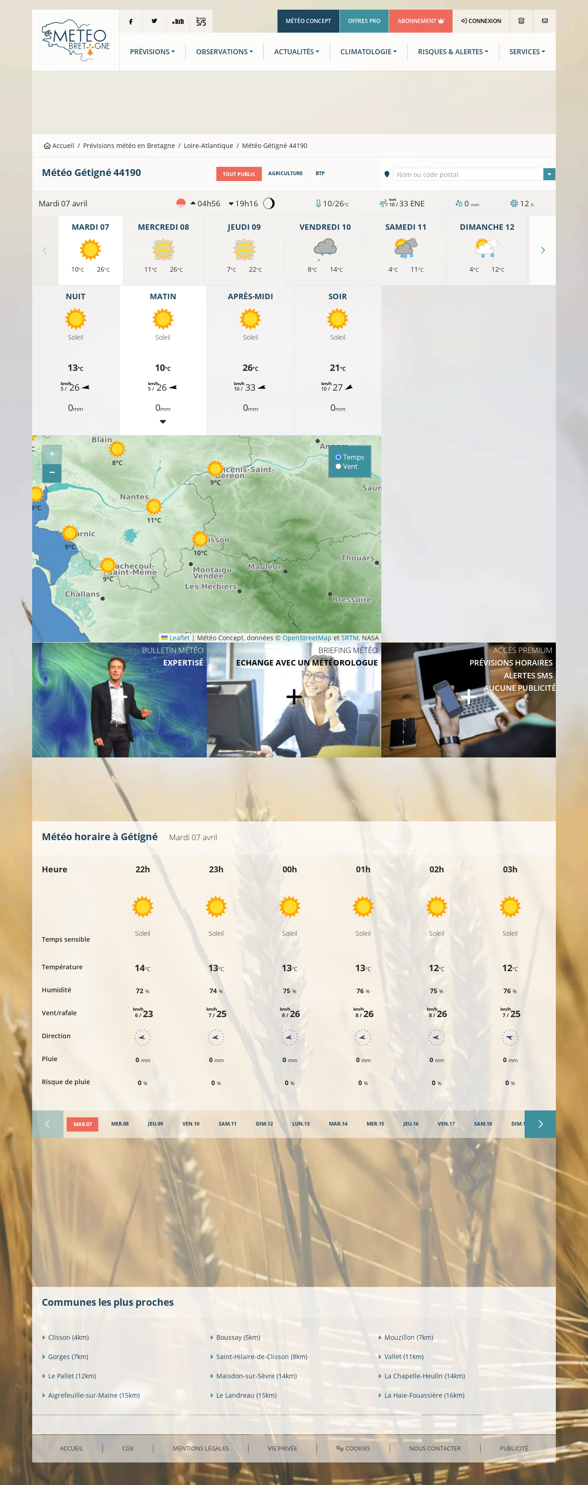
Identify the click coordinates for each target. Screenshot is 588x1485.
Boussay (235, 1337)
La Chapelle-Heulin (421, 1375)
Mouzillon (405, 1337)
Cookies (353, 1448)
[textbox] (474, 174)
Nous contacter (435, 1448)
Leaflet (175, 637)
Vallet (401, 1356)
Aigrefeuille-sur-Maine (91, 1395)
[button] (215, 473)
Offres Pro (364, 21)
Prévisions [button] (150, 52)
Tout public (239, 173)
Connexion (481, 21)
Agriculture (285, 173)
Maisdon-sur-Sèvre (253, 1375)
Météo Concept (308, 21)
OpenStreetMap (307, 637)
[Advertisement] (294, 101)
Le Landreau (243, 1395)
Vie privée (282, 1448)
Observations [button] (222, 52)
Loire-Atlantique (208, 145)
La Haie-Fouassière (421, 1395)
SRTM (350, 637)
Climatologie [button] (365, 52)
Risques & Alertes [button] (450, 52)
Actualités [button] (294, 52)
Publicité (514, 1448)
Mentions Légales (201, 1448)
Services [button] (524, 52)
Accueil (59, 145)
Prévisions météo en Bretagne (129, 145)
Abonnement (421, 21)
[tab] (82, 1124)
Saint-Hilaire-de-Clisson (258, 1356)
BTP (320, 173)
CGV (128, 1448)
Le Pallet (69, 1375)
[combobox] (474, 173)
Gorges (65, 1356)
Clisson (65, 1337)
